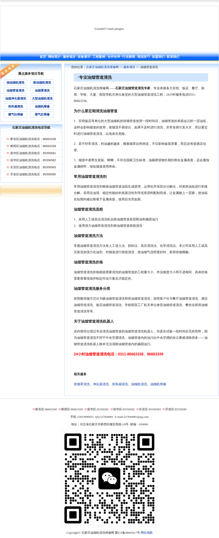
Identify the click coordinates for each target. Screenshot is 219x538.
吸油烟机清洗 (42, 82)
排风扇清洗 (120, 384)
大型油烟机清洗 (42, 98)
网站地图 (147, 532)
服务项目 (69, 57)
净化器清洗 (101, 384)
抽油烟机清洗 (15, 82)
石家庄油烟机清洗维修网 (102, 67)
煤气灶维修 (42, 114)
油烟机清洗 (139, 384)
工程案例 (98, 57)
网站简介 (54, 57)
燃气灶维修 (15, 114)
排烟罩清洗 (82, 384)
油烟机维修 (158, 384)
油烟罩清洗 (42, 90)
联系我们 (173, 57)
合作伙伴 (113, 57)
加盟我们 (158, 57)
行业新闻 (128, 57)
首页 (43, 57)
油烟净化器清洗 (15, 98)
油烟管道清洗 (15, 90)
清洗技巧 (143, 57)
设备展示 (84, 57)
